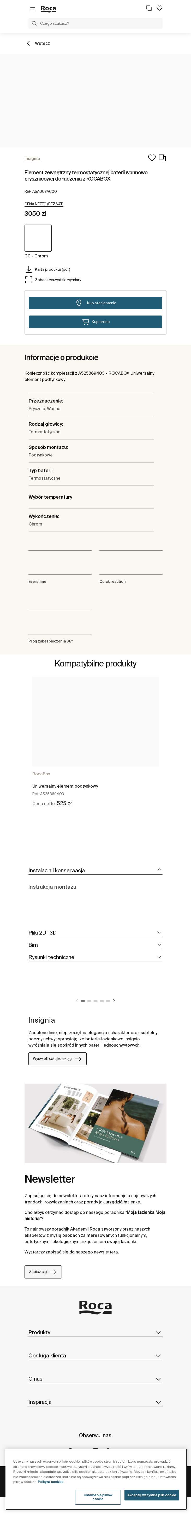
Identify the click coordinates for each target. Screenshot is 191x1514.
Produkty (95, 1332)
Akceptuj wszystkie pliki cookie (151, 1495)
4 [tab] (102, 1001)
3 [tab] (95, 1001)
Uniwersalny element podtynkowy (65, 786)
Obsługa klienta (95, 1355)
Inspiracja (95, 1402)
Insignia (41, 1020)
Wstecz (42, 43)
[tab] (95, 871)
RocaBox (41, 773)
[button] (34, 24)
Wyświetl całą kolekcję (57, 1059)
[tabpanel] (95, 746)
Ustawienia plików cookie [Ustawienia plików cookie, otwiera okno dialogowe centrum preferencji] (98, 1497)
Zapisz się (43, 1272)
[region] (96, 1479)
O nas (95, 1379)
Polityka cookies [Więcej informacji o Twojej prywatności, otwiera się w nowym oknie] (50, 1482)
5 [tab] (108, 1001)
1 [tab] (83, 1001)
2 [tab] (89, 1001)
